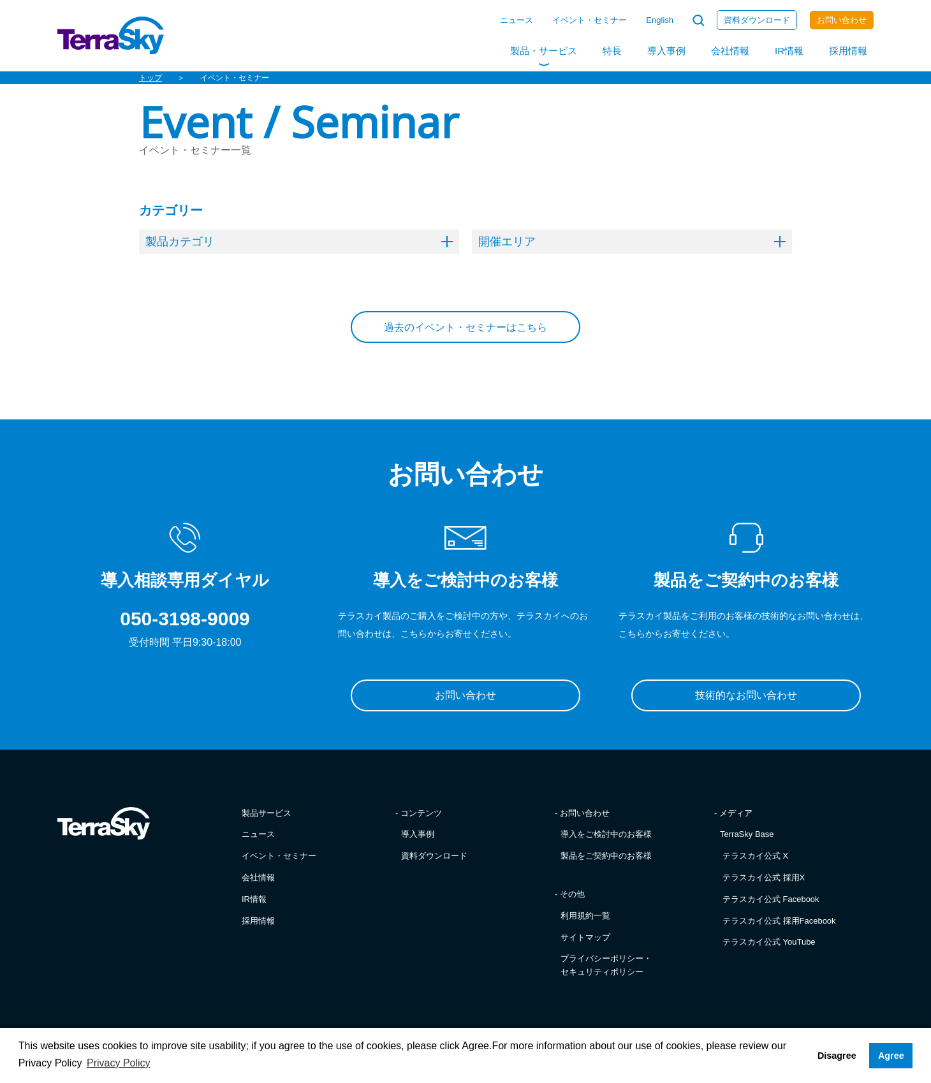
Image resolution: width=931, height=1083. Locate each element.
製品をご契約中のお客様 (606, 856)
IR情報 (789, 50)
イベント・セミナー (589, 20)
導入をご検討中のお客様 (606, 834)
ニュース (516, 20)
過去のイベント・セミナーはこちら (465, 327)
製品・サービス (543, 50)
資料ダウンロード (757, 20)
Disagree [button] (836, 1055)
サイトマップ (585, 937)
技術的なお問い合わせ (746, 695)
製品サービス (266, 813)
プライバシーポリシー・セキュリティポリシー (606, 965)
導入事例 (666, 50)
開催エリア (632, 241)
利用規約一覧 (585, 915)
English (659, 20)
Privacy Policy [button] (118, 1063)
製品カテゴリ (299, 241)
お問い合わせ (842, 20)
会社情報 (730, 50)
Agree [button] (891, 1055)
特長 (612, 50)
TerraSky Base (747, 834)
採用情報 (848, 50)
